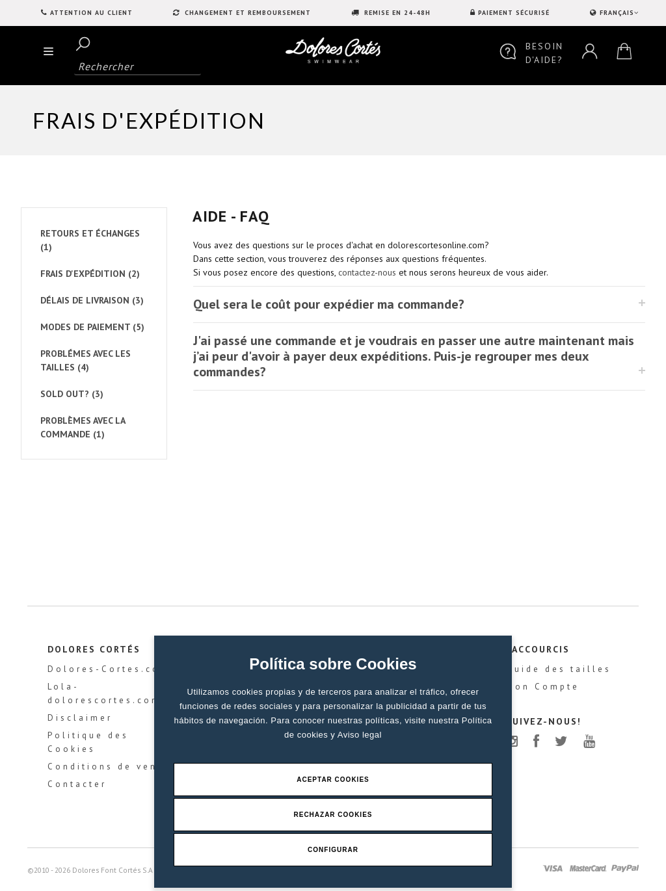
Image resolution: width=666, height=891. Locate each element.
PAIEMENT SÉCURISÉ (514, 12)
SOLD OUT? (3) (71, 394)
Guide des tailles (558, 669)
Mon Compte (542, 686)
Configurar (333, 849)
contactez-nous (367, 272)
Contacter (77, 784)
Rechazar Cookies (332, 814)
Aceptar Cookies (333, 779)
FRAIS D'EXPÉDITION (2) (90, 273)
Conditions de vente (108, 766)
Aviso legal (360, 735)
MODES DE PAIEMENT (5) (92, 327)
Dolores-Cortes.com (108, 669)
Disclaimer (80, 717)
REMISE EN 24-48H (396, 12)
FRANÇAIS (618, 12)
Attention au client (91, 12)
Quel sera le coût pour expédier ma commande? (328, 304)
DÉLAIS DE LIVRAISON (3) (92, 300)
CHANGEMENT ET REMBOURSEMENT (246, 12)
